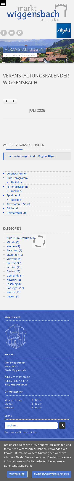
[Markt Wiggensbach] (37, 12)
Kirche (13, 246)
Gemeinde (15, 275)
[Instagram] (19, 33)
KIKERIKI (14, 279)
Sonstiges (15, 288)
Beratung (14, 250)
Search (62, 425)
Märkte (13, 242)
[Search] (31, 425)
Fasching (14, 284)
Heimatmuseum (17, 213)
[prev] (6, 101)
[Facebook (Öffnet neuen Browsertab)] (3, 33)
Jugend (13, 296)
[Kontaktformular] (11, 33)
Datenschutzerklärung (51, 474)
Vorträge (14, 259)
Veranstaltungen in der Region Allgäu (32, 156)
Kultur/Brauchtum (21, 238)
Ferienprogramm (17, 186)
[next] (13, 101)
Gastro (13, 271)
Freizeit (14, 263)
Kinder (13, 292)
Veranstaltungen (17, 173)
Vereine (14, 267)
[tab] (37, 156)
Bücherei (12, 208)
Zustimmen (17, 474)
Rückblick (16, 182)
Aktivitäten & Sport (18, 204)
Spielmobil (13, 195)
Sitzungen (15, 254)
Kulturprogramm (17, 178)
